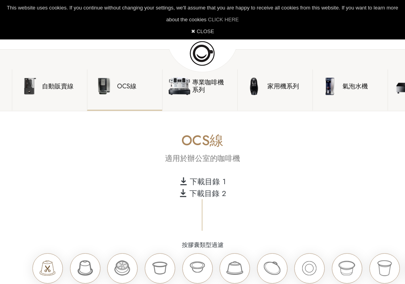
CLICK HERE (223, 19)
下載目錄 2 (202, 193)
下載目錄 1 (203, 181)
